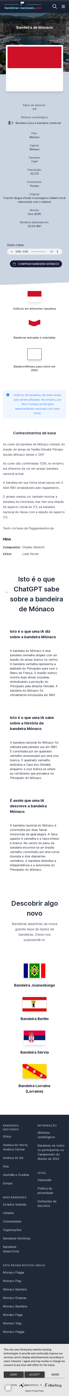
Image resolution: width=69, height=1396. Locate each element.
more (55, 1374)
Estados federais (14, 1204)
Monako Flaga (12, 1315)
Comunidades (12, 1221)
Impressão (45, 1180)
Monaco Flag (12, 1281)
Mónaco (35, 137)
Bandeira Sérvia (34, 1052)
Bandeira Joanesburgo (34, 985)
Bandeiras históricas (16, 1238)
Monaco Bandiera (15, 1306)
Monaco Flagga (13, 1332)
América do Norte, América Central (15, 1147)
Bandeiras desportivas (11, 1249)
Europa (7, 1183)
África (7, 1136)
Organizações (12, 1230)
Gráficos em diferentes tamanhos (34, 308)
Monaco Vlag (12, 1323)
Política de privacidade (45, 1191)
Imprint (28, 1391)
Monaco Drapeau (14, 1298)
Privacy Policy (38, 1391)
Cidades (8, 1213)
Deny (13, 1374)
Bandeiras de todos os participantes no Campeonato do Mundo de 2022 (51, 1152)
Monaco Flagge (13, 1272)
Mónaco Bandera (15, 1289)
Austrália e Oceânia (16, 1175)
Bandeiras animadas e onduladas (34, 337)
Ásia (6, 1166)
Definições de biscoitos (47, 1203)
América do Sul (13, 1158)
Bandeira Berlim (35, 1019)
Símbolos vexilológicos (46, 1135)
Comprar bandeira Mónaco (36, 263)
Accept (34, 1374)
